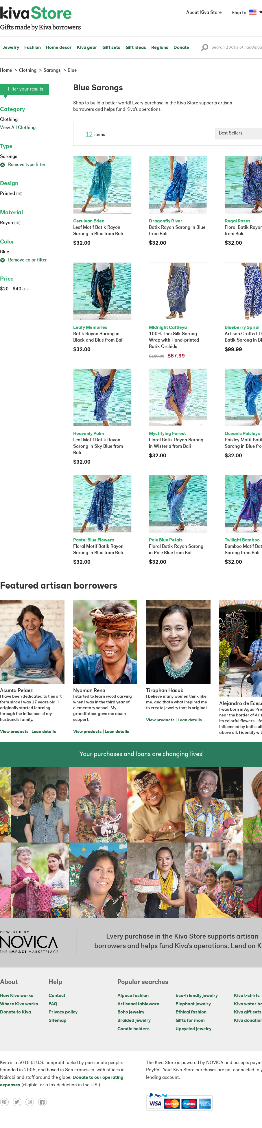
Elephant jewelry (193, 1004)
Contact (57, 996)
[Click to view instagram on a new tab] (31, 1102)
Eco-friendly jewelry (197, 996)
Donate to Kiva (15, 1012)
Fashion (32, 47)
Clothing (9, 119)
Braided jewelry (134, 1020)
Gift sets (111, 47)
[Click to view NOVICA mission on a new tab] (29, 942)
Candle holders (133, 1029)
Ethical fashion (191, 1012)
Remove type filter (22, 165)
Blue (4, 252)
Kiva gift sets (247, 1012)
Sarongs (8, 156)
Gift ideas (136, 47)
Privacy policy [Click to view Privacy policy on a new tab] (63, 1012)
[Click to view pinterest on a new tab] (6, 1102)
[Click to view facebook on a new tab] (44, 1102)
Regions (159, 47)
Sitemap (58, 1020)
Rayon (10, 223)
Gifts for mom (190, 1020)
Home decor (59, 47)
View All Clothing (18, 128)
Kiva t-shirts (247, 996)
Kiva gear (87, 47)
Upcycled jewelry (193, 1029)
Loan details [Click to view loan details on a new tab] (44, 732)
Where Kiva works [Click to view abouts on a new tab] (19, 1004)
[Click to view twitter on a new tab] (19, 1102)
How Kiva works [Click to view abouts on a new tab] (16, 996)
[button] (204, 49)
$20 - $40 (14, 289)
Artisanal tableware (138, 1004)
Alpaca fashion (133, 996)
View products (14, 732)
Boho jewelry (130, 1012)
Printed (11, 193)
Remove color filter (23, 260)
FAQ (53, 1004)
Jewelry (11, 47)
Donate (181, 47)
